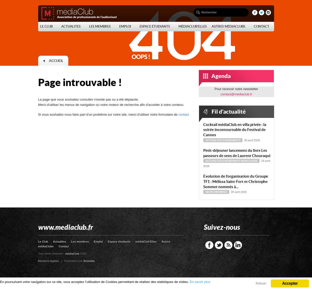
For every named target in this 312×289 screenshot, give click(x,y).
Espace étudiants (119, 241)
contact (183, 114)
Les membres (80, 241)
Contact (63, 246)
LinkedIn (238, 245)
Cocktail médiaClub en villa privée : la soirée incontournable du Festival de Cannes (234, 129)
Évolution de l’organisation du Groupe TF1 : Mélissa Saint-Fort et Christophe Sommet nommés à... (235, 181)
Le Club (43, 241)
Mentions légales (48, 260)
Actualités (214, 140)
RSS (228, 245)
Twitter (219, 245)
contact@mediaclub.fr (236, 94)
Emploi (98, 241)
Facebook (209, 245)
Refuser (261, 283)
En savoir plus (200, 282)
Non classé (249, 160)
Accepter (290, 283)
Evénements (231, 140)
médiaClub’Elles (146, 241)
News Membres (216, 191)
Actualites (59, 241)
